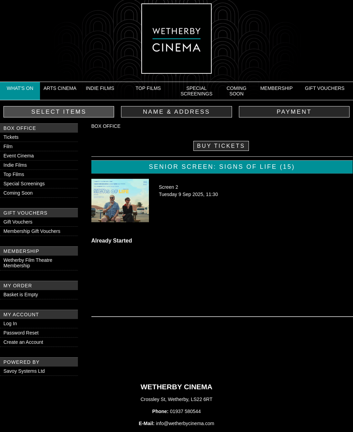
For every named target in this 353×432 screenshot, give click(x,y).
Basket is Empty (20, 294)
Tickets (11, 137)
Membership (276, 88)
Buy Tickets (221, 146)
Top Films (148, 88)
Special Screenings (197, 90)
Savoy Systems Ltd (24, 371)
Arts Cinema (59, 88)
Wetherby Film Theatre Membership (27, 262)
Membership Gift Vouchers (31, 231)
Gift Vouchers (325, 88)
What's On (20, 88)
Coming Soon (236, 90)
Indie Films (100, 88)
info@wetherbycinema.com (185, 423)
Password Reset (21, 333)
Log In (10, 323)
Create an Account (23, 342)
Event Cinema (18, 155)
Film (7, 146)
